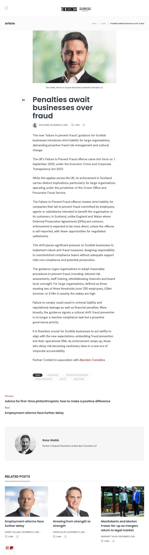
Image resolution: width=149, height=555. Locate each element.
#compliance (53, 375)
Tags (37, 375)
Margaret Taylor (109, 536)
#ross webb (79, 379)
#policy (63, 379)
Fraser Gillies (59, 532)
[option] (26, 513)
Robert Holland (13, 532)
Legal (103, 23)
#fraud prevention (43, 379)
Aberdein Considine (92, 360)
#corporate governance (77, 375)
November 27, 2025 (58, 125)
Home (94, 23)
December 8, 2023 (127, 536)
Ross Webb (44, 125)
